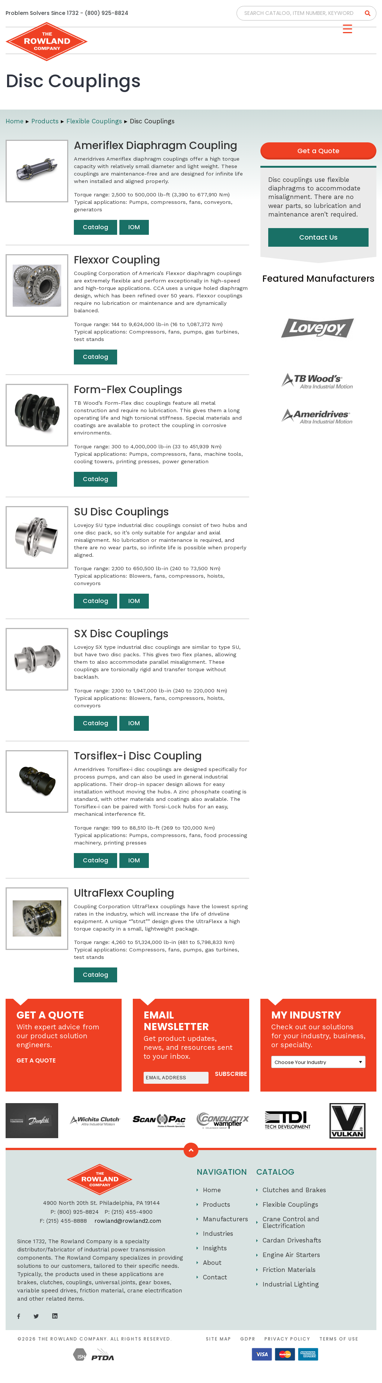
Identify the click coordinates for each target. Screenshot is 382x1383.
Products (216, 1204)
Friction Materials (289, 1269)
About (212, 1262)
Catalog (95, 227)
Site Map (218, 1339)
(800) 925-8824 (106, 13)
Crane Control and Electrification (291, 1222)
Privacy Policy (287, 1339)
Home (212, 1190)
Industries (218, 1233)
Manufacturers (225, 1219)
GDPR (248, 1339)
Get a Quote (318, 150)
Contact (215, 1277)
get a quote (36, 1060)
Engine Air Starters (291, 1255)
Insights (215, 1248)
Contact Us (318, 237)
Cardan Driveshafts (292, 1240)
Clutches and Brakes (294, 1190)
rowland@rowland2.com (127, 1221)
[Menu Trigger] (347, 29)
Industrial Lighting (291, 1284)
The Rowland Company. (73, 1339)
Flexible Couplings (290, 1204)
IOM (134, 227)
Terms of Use (338, 1339)
